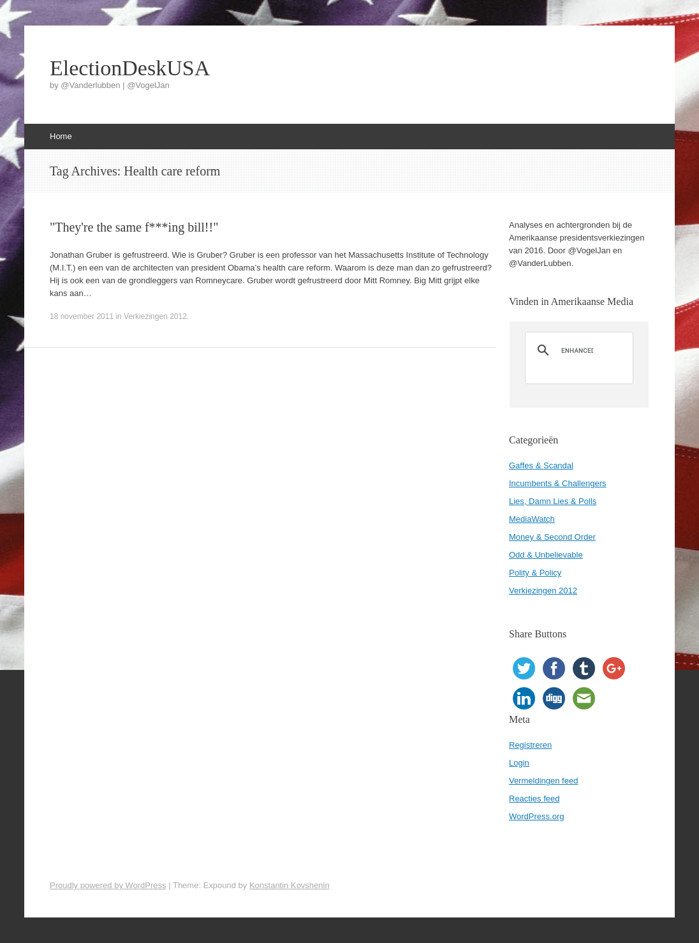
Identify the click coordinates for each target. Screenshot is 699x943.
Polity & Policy (535, 572)
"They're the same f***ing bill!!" (134, 227)
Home (61, 136)
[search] (577, 350)
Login (519, 763)
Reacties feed (534, 798)
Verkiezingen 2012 (155, 316)
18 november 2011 (82, 316)
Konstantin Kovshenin (289, 885)
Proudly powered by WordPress (108, 885)
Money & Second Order (552, 537)
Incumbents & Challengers (557, 483)
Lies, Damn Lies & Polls (552, 501)
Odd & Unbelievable (546, 555)
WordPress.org (536, 816)
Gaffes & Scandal (541, 465)
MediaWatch (532, 519)
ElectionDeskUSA (130, 68)
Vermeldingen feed (543, 780)
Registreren (530, 745)
